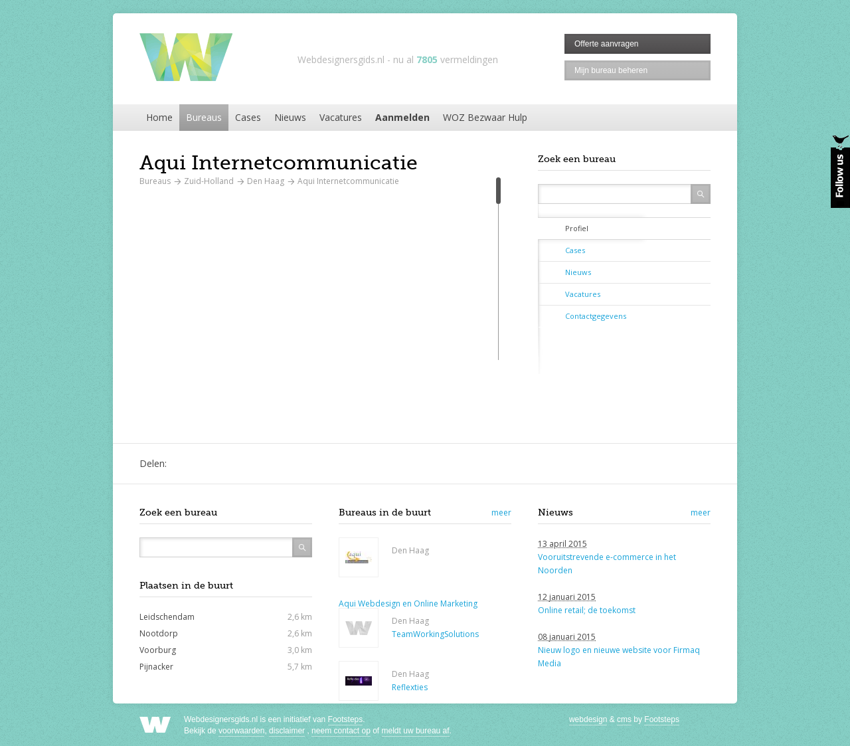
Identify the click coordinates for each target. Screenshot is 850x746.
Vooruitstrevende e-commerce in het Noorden (607, 563)
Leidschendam (167, 616)
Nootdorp (158, 633)
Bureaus (204, 117)
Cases (248, 117)
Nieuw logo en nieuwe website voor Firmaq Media (619, 656)
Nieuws (290, 117)
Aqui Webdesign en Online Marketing (408, 603)
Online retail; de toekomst (587, 610)
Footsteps (345, 719)
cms (624, 719)
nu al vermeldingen (445, 59)
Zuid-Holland (209, 181)
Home (159, 117)
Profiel (576, 228)
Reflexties (410, 687)
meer (501, 512)
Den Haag (265, 181)
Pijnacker (156, 666)
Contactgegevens (595, 316)
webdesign (588, 719)
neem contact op (341, 730)
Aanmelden (402, 117)
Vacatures (340, 117)
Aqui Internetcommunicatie (348, 181)
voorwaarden (241, 730)
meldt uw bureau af (416, 730)
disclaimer (287, 730)
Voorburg (157, 650)
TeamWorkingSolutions (435, 634)
